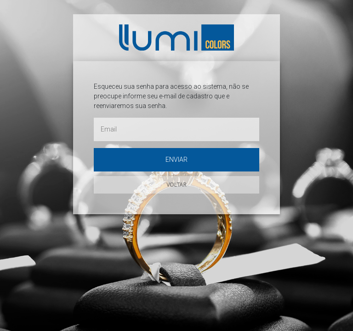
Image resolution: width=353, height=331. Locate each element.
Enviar (176, 159)
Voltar (176, 184)
